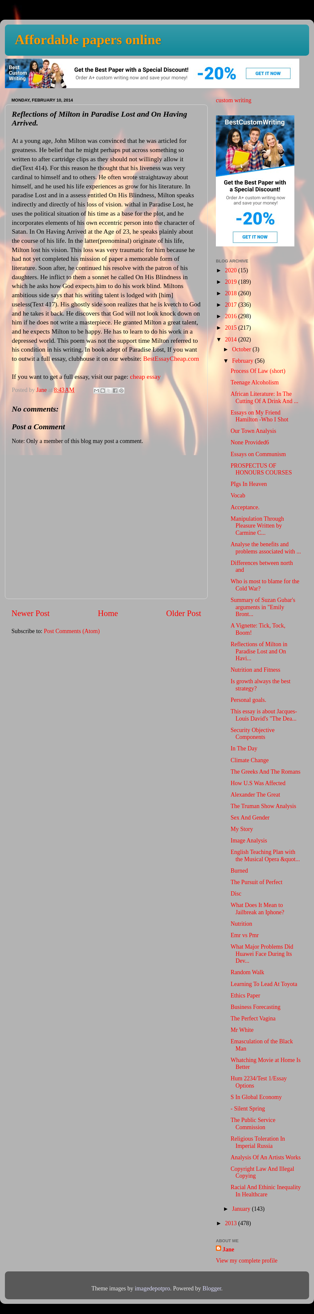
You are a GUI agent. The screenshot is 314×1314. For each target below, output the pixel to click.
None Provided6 (250, 442)
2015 (231, 327)
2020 (231, 270)
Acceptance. (245, 507)
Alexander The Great (255, 794)
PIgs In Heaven (249, 484)
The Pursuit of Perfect (256, 882)
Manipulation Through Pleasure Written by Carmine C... (257, 525)
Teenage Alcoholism (255, 382)
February (243, 360)
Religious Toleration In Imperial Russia (258, 1142)
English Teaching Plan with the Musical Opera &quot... (265, 855)
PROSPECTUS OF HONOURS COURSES (261, 469)
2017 (231, 304)
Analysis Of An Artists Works (266, 1157)
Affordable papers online (88, 39)
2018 (231, 293)
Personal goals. (248, 700)
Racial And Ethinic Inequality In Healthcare (266, 1191)
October (242, 349)
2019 (231, 282)
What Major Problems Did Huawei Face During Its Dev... (262, 953)
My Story (242, 829)
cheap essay (145, 376)
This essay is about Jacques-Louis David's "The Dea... (264, 715)
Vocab (238, 495)
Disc (236, 893)
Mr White (242, 1030)
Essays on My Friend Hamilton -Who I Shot (259, 416)
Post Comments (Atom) (72, 631)
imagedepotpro (152, 1288)
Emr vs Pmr (245, 935)
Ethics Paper (245, 995)
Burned (239, 870)
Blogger (211, 1288)
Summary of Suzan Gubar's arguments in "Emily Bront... (263, 607)
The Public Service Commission (253, 1123)
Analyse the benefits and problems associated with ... (266, 548)
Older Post (183, 613)
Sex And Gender (250, 817)
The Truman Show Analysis (263, 806)
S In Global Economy (256, 1097)
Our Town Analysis (253, 431)
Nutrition (241, 923)
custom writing (234, 100)
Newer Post (30, 613)
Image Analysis (249, 840)
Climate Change (250, 760)
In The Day (244, 748)
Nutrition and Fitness (255, 670)
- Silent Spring (248, 1108)
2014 (231, 339)
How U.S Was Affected (258, 783)
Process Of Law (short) (258, 371)
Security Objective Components (252, 734)
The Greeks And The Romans (266, 771)
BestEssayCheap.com (171, 358)
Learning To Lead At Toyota (264, 984)
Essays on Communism (258, 454)
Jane (228, 1249)
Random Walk (247, 972)
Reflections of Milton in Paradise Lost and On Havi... (259, 651)
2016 (231, 316)
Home (108, 613)
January (242, 1209)
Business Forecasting (256, 1007)
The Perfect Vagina (253, 1018)
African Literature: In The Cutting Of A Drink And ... (264, 397)
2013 (231, 1223)
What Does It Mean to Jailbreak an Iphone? (257, 909)
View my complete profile (246, 1260)
